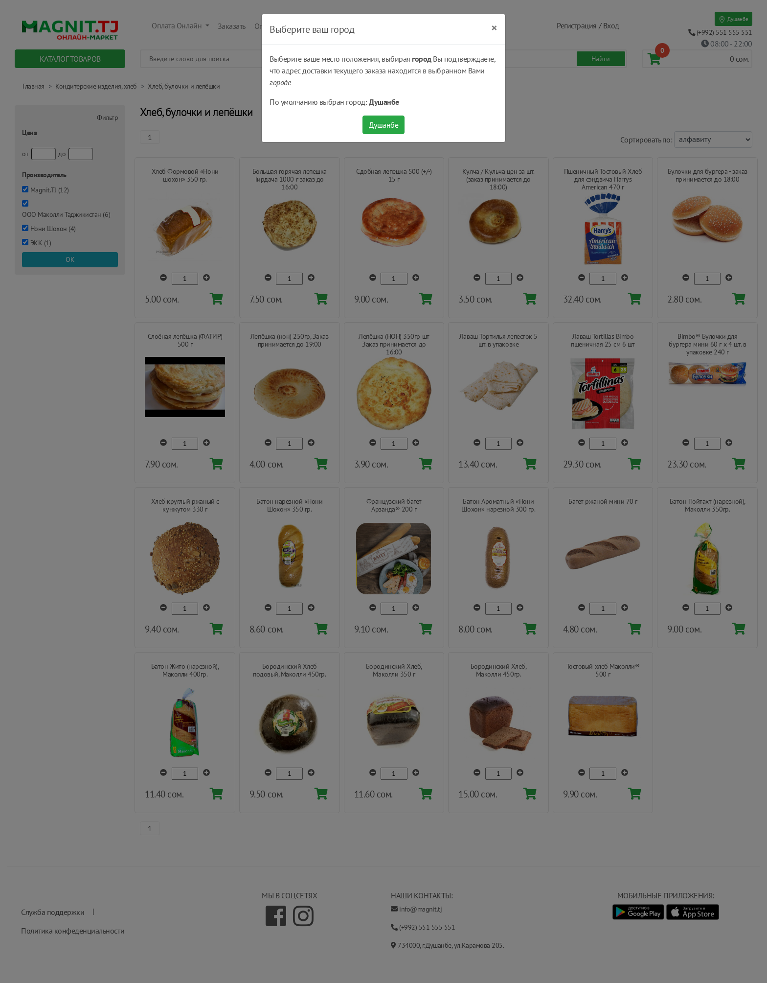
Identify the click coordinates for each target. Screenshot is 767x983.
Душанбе (384, 125)
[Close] (494, 28)
